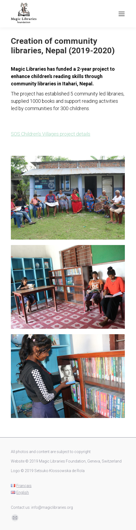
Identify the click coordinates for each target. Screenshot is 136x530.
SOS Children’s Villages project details (50, 134)
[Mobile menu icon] (121, 13)
